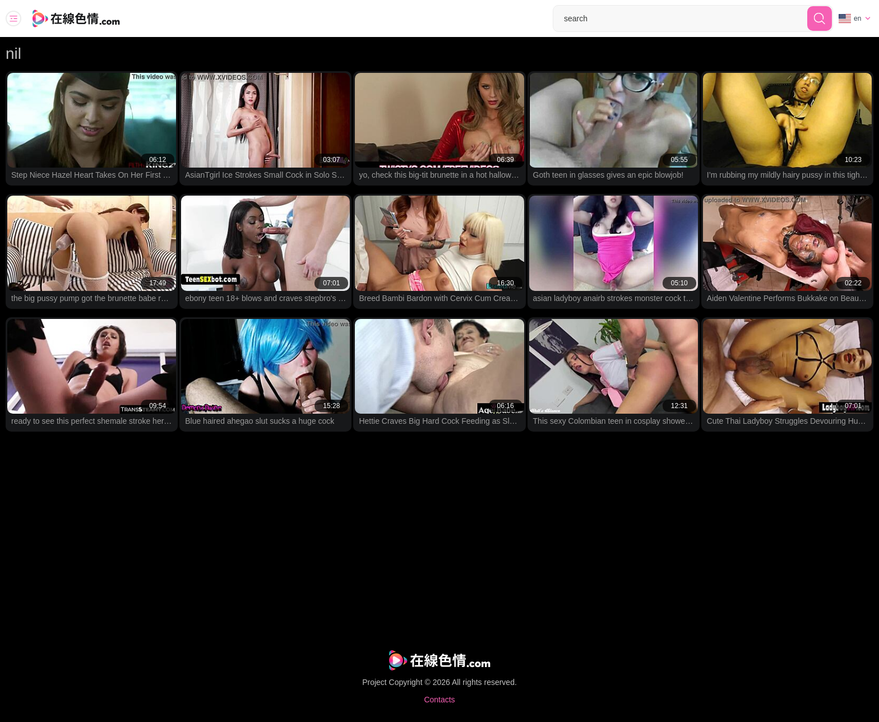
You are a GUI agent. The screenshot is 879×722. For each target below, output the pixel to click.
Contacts (439, 699)
